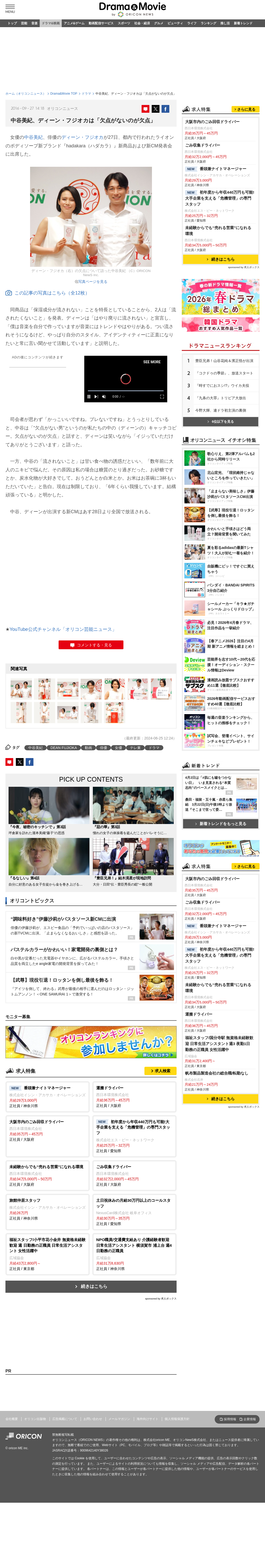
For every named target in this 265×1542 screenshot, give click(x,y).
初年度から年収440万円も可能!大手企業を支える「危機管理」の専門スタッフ (219, 198)
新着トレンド (243, 23)
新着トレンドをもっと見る (220, 823)
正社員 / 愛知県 (134, 1136)
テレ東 (135, 748)
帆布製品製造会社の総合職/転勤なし (216, 1073)
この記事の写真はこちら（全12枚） (47, 293)
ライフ (192, 23)
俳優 (103, 748)
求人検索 (162, 1071)
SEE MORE (152, 362)
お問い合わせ (92, 1419)
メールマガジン (119, 1419)
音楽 (34, 23)
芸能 (24, 23)
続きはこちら (94, 1286)
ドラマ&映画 (51, 23)
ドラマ (86, 93)
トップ (12, 23)
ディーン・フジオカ (82, 137)
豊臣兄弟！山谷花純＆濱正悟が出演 (224, 361)
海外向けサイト (147, 1419)
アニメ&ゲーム (74, 23)
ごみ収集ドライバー (202, 145)
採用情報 (230, 1419)
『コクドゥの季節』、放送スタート (224, 373)
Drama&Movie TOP (63, 93)
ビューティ (175, 23)
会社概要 (11, 1419)
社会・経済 (142, 23)
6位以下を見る (220, 422)
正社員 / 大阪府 (134, 1096)
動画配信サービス (101, 23)
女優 (118, 748)
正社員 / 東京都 (47, 1254)
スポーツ (124, 23)
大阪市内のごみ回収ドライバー (212, 121)
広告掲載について (64, 1419)
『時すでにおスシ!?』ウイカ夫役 (222, 385)
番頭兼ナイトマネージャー (215, 169)
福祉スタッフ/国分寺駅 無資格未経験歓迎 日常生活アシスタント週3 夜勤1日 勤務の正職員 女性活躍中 (219, 1043)
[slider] (126, 390)
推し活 (225, 23)
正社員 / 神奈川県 (47, 1096)
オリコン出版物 (35, 1419)
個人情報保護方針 (177, 1419)
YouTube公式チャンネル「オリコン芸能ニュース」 (63, 629)
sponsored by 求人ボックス (161, 1298)
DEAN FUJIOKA (64, 748)
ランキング (208, 23)
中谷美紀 (33, 137)
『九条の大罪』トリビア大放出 (220, 398)
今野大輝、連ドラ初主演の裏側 (220, 410)
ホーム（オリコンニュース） (25, 93)
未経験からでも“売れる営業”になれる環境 (218, 230)
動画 (88, 748)
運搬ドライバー (198, 1014)
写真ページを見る (92, 281)
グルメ (158, 23)
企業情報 (249, 1419)
